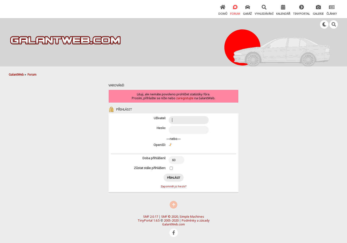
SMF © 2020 (169, 216)
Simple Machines (192, 216)
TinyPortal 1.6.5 (149, 220)
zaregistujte (185, 98)
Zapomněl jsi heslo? (173, 186)
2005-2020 (171, 220)
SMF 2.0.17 (150, 216)
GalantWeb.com (173, 224)
